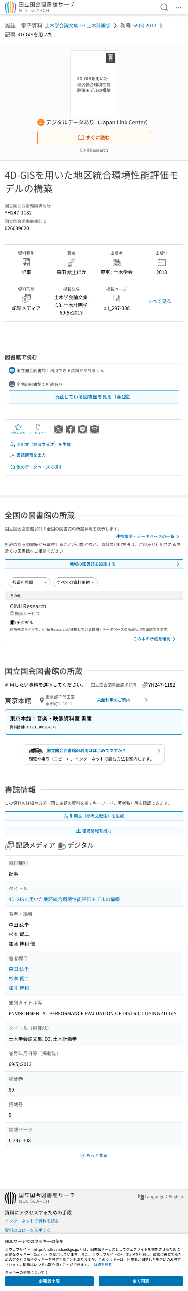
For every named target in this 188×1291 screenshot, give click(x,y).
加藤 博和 (19, 987)
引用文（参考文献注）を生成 (40, 444)
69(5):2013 (144, 25)
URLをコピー (37, 429)
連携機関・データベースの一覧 (148, 536)
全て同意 (140, 1281)
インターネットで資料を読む (32, 1221)
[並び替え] (30, 582)
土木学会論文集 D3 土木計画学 (78, 25)
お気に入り (18, 429)
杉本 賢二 (19, 978)
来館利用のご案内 (123, 700)
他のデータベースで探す (36, 467)
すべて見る (159, 301)
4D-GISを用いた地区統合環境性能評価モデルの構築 (64, 899)
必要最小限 (49, 1281)
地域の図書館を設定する (126, 564)
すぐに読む (93, 137)
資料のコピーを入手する (28, 1230)
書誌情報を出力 (28, 455)
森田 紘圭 (19, 968)
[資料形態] (75, 582)
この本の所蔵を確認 (155, 638)
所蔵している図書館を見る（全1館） (94, 396)
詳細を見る (103, 1264)
